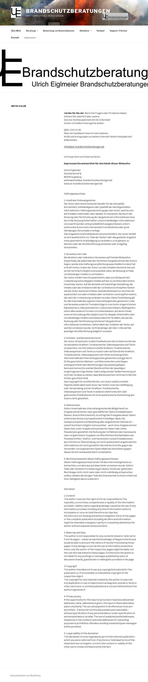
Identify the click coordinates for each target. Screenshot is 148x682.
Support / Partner (118, 31)
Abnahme (86, 31)
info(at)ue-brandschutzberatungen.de (84, 146)
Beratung (32, 31)
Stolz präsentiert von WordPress (25, 675)
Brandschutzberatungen (68, 11)
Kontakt (15, 37)
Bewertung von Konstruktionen (58, 31)
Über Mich (16, 31)
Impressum (30, 37)
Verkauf (101, 31)
